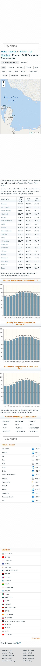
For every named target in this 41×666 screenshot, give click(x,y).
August (19, 428)
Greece (8, 580)
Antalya (4, 452)
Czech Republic (11, 570)
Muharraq (4, 244)
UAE (6, 631)
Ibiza (3, 463)
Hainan (4, 489)
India (7, 584)
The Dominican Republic (15, 621)
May (17, 425)
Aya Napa (5, 449)
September (34, 428)
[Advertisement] (20, 21)
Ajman (3, 217)
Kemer (4, 467)
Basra (3, 268)
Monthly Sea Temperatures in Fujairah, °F (20, 280)
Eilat (3, 500)
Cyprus (8, 567)
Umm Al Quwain (6, 231)
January (6, 421)
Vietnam (8, 634)
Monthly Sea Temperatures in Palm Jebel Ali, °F (21, 368)
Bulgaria (9, 553)
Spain (7, 611)
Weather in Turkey (7, 653)
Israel (7, 591)
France (8, 577)
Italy (7, 594)
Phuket (4, 486)
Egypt (7, 574)
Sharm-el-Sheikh (8, 497)
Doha (3, 238)
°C (17, 643)
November (20, 431)
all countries (36, 638)
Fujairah (21, 183)
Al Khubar (4, 261)
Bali (3, 456)
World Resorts (8, 51)
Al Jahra (4, 264)
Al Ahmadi (4, 248)
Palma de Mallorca (8, 475)
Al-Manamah (5, 241)
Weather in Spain (7, 658)
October (6, 431)
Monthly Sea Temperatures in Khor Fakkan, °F (21, 323)
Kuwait (3, 254)
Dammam (4, 258)
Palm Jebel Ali (6, 211)
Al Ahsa (3, 251)
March (32, 421)
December (34, 431)
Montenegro (10, 607)
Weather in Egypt (7, 650)
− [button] (3, 85)
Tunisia (8, 624)
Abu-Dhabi (4, 214)
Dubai (3, 224)
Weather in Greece (28, 655)
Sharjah (3, 227)
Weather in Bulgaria (8, 655)
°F (20, 643)
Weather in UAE (27, 653)
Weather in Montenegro (9, 661)
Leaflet (31, 133)
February (20, 421)
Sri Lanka (9, 614)
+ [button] (3, 82)
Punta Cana (6, 482)
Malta (7, 601)
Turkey (8, 628)
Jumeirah (4, 234)
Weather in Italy (27, 661)
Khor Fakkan (28, 183)
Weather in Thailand (28, 650)
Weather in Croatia (28, 658)
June (32, 425)
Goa (3, 460)
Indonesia (9, 587)
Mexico (8, 604)
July (4, 428)
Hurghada (5, 493)
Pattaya (4, 478)
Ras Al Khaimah (6, 221)
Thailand (8, 618)
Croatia (8, 560)
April (5, 425)
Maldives (8, 597)
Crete (4, 471)
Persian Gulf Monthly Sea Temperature (20, 417)
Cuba (7, 564)
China (7, 557)
